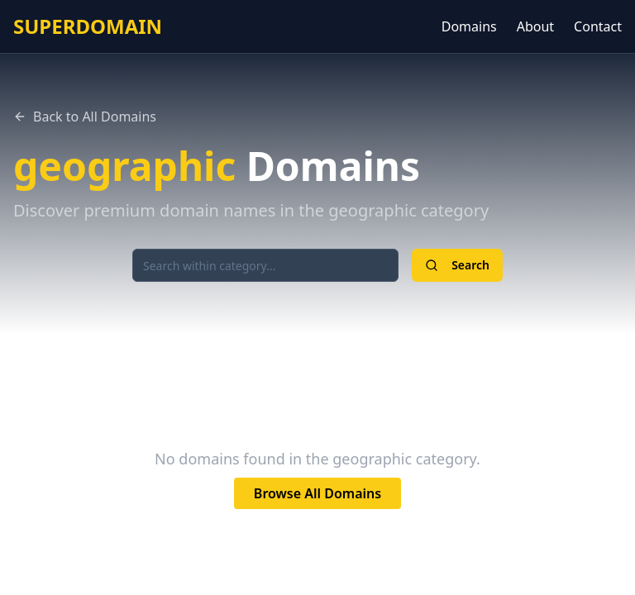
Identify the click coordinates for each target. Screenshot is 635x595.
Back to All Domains (84, 116)
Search (457, 265)
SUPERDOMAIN (87, 26)
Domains (469, 26)
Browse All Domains (317, 493)
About (535, 26)
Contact (598, 26)
